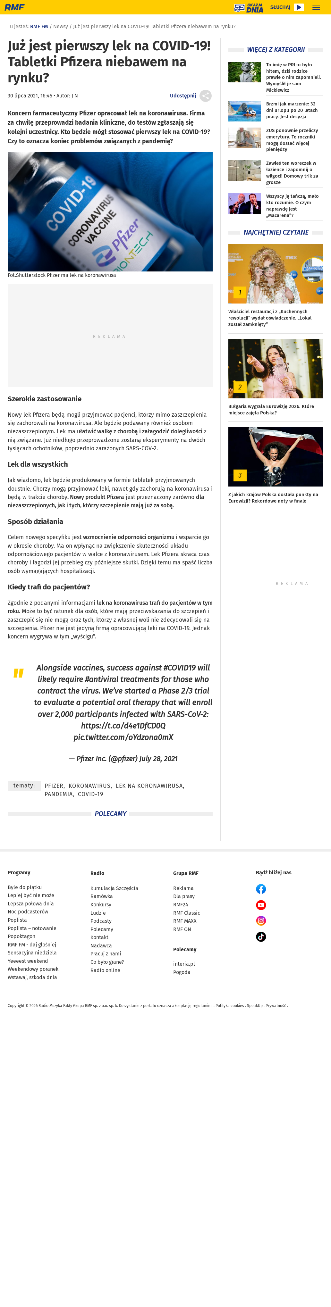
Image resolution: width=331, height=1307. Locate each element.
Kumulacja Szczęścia (114, 888)
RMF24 (180, 905)
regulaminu (202, 1005)
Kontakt (99, 937)
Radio (97, 873)
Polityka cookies (230, 1005)
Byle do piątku (25, 887)
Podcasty (101, 921)
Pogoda (182, 972)
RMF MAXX (185, 921)
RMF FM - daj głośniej (32, 945)
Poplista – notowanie (32, 928)
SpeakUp (255, 1005)
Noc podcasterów (28, 912)
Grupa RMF (186, 873)
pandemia (59, 794)
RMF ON (182, 929)
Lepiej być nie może (31, 895)
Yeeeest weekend (28, 961)
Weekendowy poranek (33, 969)
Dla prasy (184, 896)
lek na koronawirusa (122, 603)
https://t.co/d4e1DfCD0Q (123, 725)
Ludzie (98, 913)
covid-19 (90, 794)
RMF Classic (186, 913)
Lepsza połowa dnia (31, 904)
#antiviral (101, 679)
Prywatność (276, 1005)
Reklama (183, 888)
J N (75, 96)
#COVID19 (180, 667)
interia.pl (184, 964)
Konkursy (100, 905)
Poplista (17, 920)
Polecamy (101, 929)
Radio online (105, 970)
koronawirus (90, 786)
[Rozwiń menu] (316, 7)
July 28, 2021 (158, 758)
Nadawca (101, 946)
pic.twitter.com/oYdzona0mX (123, 737)
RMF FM (39, 26)
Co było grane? (107, 962)
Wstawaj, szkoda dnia (32, 977)
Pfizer (47, 628)
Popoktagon (21, 936)
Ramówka (101, 896)
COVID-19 (178, 628)
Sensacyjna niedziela (32, 953)
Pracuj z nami (105, 954)
